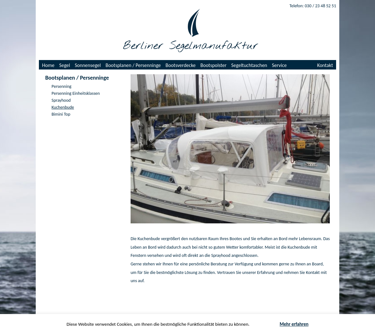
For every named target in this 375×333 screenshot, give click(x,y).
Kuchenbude (63, 107)
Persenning (61, 86)
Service (279, 65)
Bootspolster (213, 65)
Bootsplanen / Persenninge (133, 65)
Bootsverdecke (181, 65)
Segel (64, 65)
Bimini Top (61, 114)
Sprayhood (61, 100)
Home (48, 65)
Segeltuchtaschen (249, 65)
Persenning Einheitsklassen (76, 93)
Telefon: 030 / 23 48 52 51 (312, 6)
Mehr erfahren (294, 324)
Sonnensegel (88, 65)
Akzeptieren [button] (265, 324)
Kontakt (325, 65)
